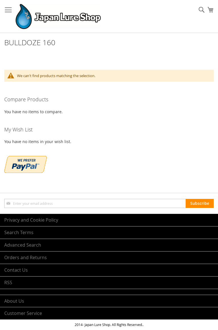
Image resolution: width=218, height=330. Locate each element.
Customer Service (23, 313)
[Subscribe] (200, 203)
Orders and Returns (25, 257)
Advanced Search (22, 245)
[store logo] (58, 16)
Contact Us (16, 270)
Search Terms (18, 232)
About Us (14, 301)
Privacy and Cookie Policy (31, 220)
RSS (8, 282)
